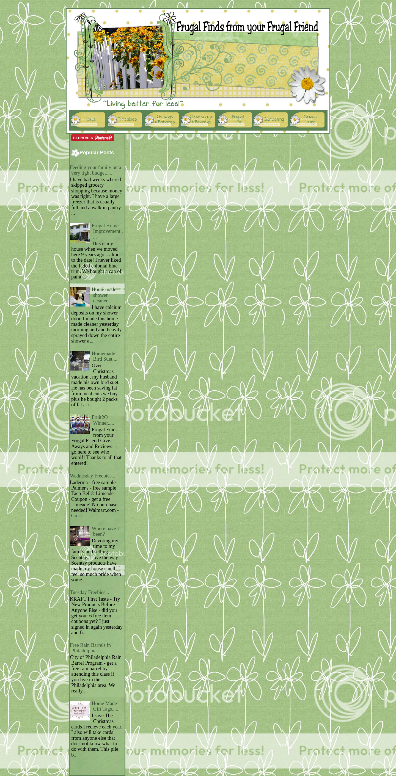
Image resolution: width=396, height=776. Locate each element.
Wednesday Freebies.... (93, 476)
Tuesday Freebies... (89, 592)
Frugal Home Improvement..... (107, 231)
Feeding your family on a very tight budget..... (95, 170)
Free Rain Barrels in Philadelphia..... (90, 647)
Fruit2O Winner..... (103, 420)
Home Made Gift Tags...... (105, 706)
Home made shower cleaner (104, 295)
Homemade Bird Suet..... (105, 356)
